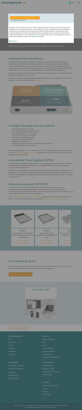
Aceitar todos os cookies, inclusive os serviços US (24, 18)
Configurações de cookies (18, 20)
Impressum (13, 41)
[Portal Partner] (70, 3)
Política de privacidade (37, 36)
